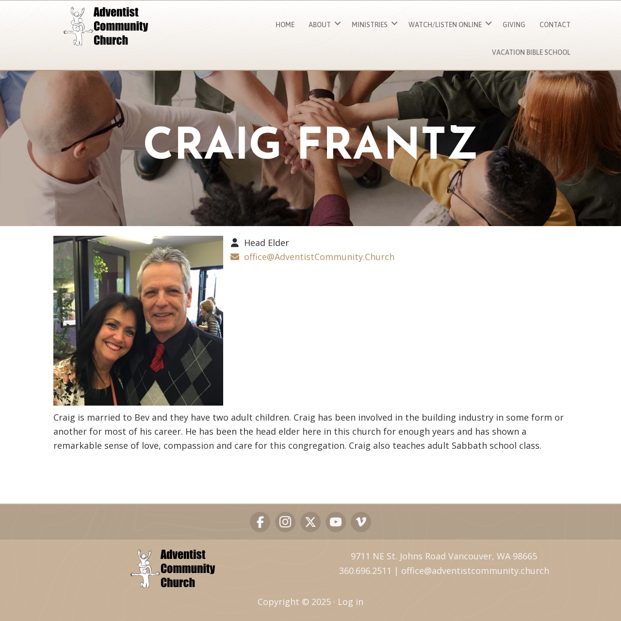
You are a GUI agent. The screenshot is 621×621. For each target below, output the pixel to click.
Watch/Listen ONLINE (445, 25)
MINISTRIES (370, 25)
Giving (514, 25)
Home (285, 25)
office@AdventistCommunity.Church (319, 256)
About (320, 25)
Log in (350, 601)
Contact (555, 25)
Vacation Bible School (531, 52)
